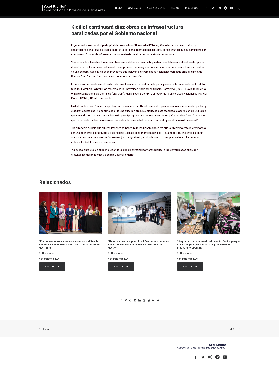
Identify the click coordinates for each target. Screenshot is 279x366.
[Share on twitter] (125, 300)
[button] (220, 9)
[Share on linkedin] (139, 300)
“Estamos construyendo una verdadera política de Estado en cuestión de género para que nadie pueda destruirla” (69, 244)
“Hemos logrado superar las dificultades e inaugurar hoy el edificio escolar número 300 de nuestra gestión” (139, 244)
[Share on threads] (130, 300)
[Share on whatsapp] (144, 300)
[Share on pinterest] (135, 300)
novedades (48, 253)
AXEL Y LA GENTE (169, 8)
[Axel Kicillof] (79, 9)
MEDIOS (188, 8)
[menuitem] (132, 9)
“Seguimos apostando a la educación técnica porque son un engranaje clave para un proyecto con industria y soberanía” (208, 244)
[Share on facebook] (121, 300)
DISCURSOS (205, 8)
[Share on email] (158, 300)
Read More (52, 266)
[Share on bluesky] (149, 300)
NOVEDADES (148, 8)
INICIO (131, 8)
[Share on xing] (153, 300)
